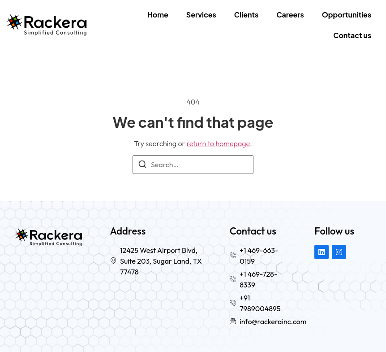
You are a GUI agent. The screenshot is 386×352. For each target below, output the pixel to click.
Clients (246, 14)
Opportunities (346, 14)
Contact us (352, 35)
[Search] (142, 165)
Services (201, 14)
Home (157, 14)
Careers (290, 14)
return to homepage (218, 143)
